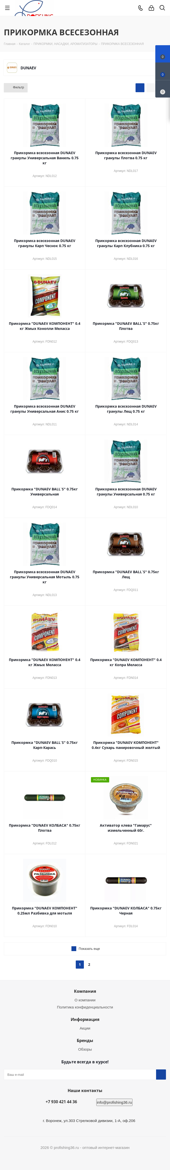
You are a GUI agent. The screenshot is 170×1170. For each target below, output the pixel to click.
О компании (85, 1000)
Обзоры (85, 1049)
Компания (85, 991)
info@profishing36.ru (114, 1102)
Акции (85, 1028)
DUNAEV (28, 67)
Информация (85, 1019)
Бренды (85, 1040)
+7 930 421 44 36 (61, 1101)
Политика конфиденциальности (85, 1007)
